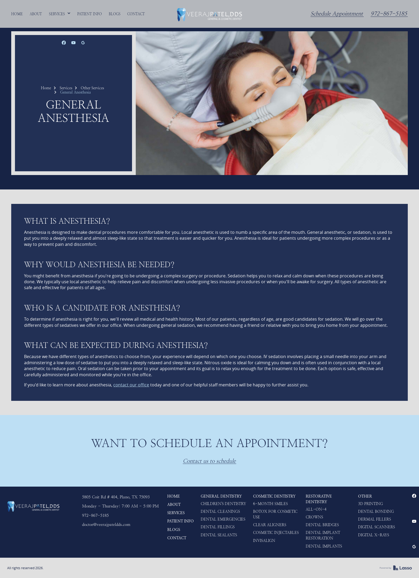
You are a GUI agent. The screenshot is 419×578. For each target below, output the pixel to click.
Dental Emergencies (223, 519)
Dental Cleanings (220, 511)
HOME (173, 496)
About (174, 504)
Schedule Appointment (337, 14)
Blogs (173, 529)
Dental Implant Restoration (323, 535)
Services (66, 88)
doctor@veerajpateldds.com (106, 524)
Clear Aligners (269, 525)
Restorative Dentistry (319, 499)
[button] (60, 14)
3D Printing (370, 504)
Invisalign (264, 540)
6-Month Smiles (270, 504)
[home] (209, 14)
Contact (176, 538)
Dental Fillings (218, 527)
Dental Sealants (219, 535)
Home (46, 88)
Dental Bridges (322, 525)
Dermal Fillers (374, 519)
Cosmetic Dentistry (274, 496)
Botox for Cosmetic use (275, 514)
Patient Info (180, 521)
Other (365, 496)
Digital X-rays (373, 535)
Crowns (314, 517)
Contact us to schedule (209, 461)
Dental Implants (324, 546)
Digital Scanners (376, 527)
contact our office (131, 385)
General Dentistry (221, 496)
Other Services (92, 88)
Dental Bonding (376, 511)
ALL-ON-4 (316, 509)
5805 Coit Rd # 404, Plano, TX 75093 (116, 496)
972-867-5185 (389, 14)
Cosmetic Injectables (276, 532)
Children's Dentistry (223, 504)
